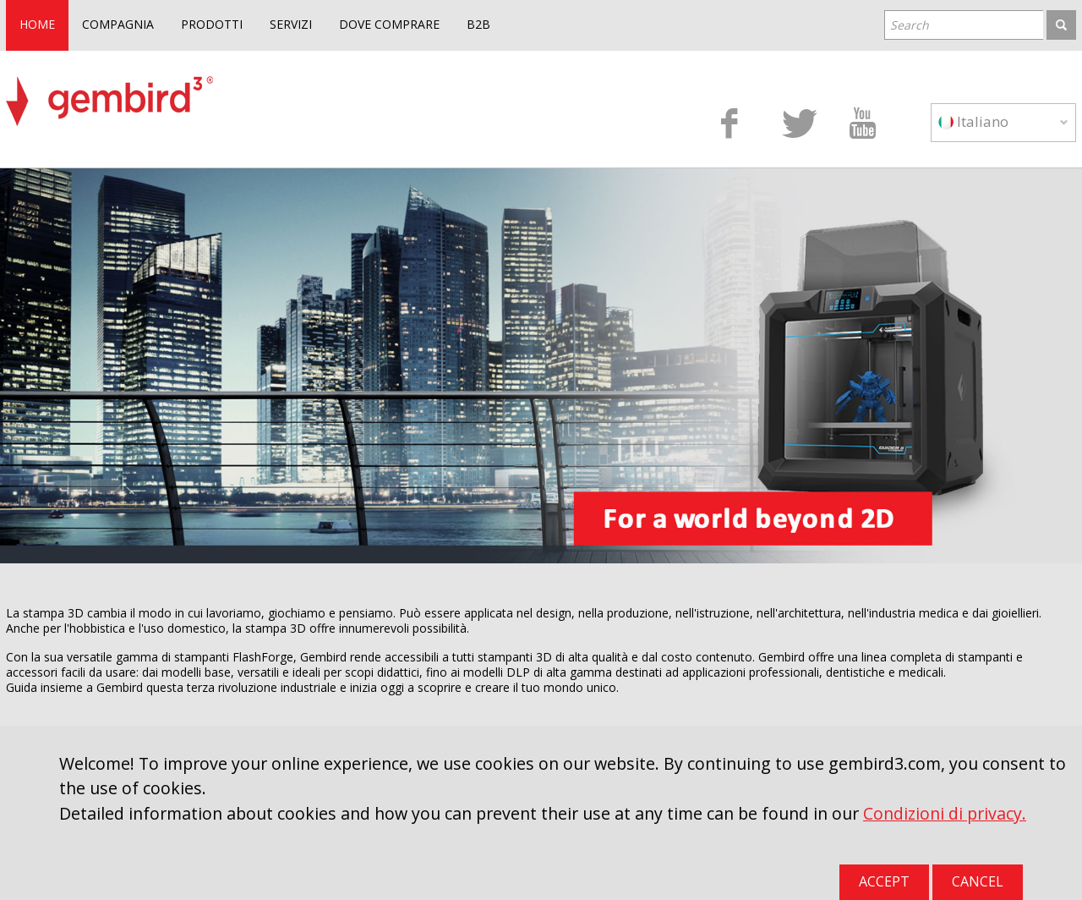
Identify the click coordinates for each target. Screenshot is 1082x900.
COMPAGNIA (118, 24)
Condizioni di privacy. (944, 813)
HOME (37, 24)
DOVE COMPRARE (389, 24)
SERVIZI (291, 24)
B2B (478, 24)
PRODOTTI (212, 24)
